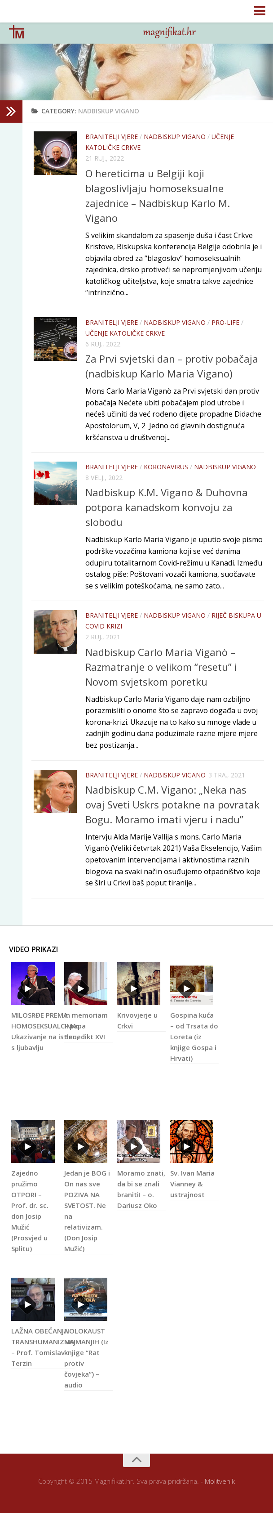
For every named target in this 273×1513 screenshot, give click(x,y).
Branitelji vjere (111, 136)
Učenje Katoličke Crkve (125, 333)
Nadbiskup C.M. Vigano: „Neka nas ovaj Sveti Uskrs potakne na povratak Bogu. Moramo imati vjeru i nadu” (172, 804)
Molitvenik (220, 1481)
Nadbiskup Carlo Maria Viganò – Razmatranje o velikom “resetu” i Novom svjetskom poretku (161, 666)
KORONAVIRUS (166, 466)
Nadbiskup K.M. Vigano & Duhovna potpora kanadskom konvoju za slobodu (166, 507)
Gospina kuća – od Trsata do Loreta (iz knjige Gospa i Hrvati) (194, 1038)
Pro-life (225, 322)
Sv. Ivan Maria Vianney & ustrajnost (192, 1185)
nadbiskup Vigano (175, 136)
